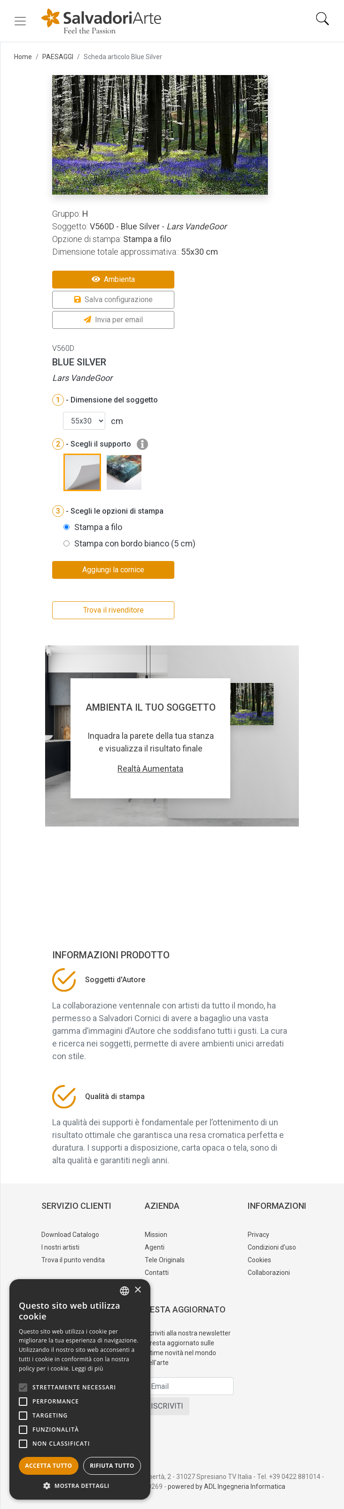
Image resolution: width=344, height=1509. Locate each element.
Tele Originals (165, 1260)
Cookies (259, 1260)
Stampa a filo (98, 527)
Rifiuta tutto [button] (112, 1466)
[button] (80, 1485)
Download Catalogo (70, 1234)
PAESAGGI (57, 57)
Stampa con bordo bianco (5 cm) (134, 543)
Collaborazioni (269, 1272)
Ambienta (113, 279)
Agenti (154, 1247)
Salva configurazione (113, 299)
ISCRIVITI (167, 1406)
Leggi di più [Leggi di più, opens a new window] (87, 1369)
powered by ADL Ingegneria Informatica (226, 1486)
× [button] (137, 1290)
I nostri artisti (60, 1247)
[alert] (79, 1389)
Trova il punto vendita (73, 1260)
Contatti (157, 1272)
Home (23, 57)
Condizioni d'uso (272, 1247)
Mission (156, 1234)
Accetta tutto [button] (48, 1466)
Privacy (258, 1234)
